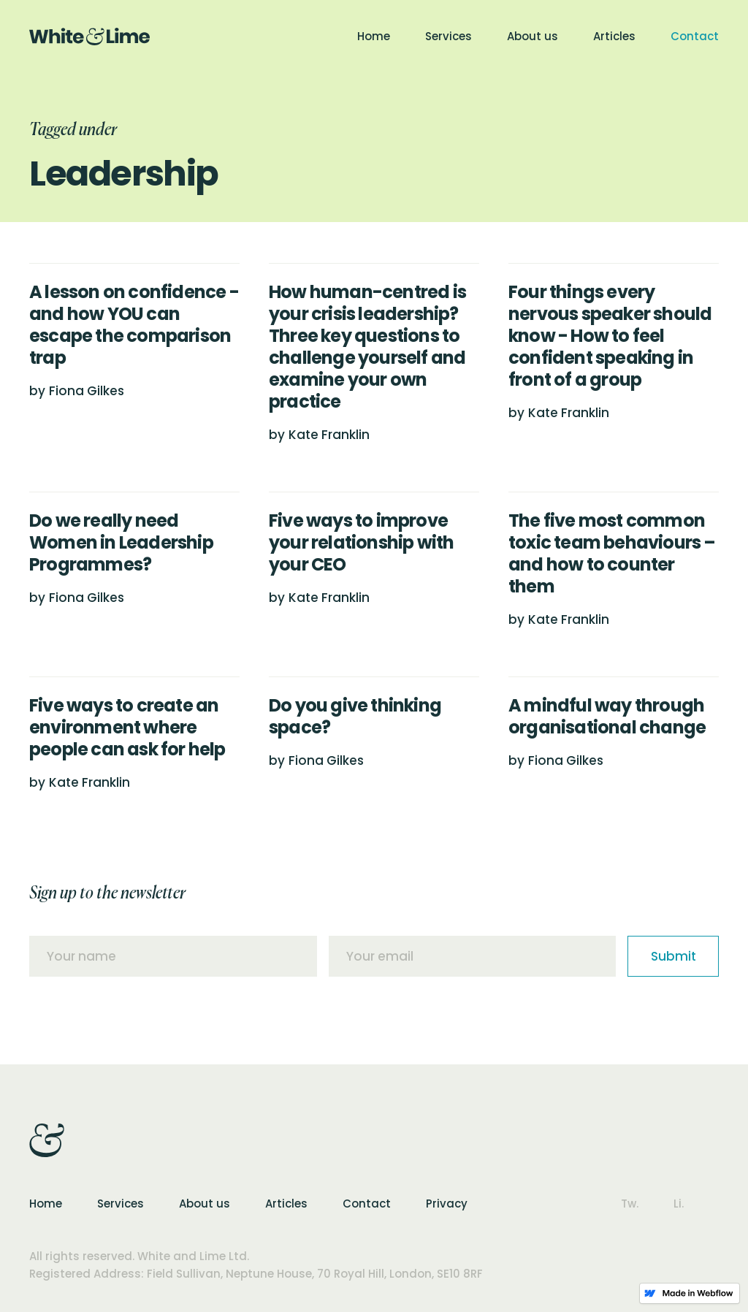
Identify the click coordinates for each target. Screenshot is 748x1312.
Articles (614, 36)
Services (448, 36)
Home (373, 36)
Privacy (447, 1203)
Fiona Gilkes (86, 391)
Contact (695, 36)
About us (532, 36)
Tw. (629, 1203)
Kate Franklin (329, 434)
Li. (678, 1203)
